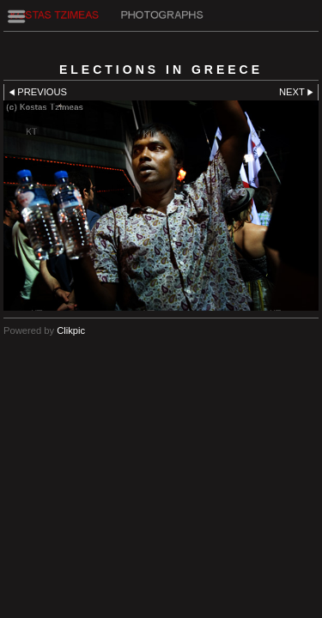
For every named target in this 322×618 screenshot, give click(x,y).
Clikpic (71, 330)
